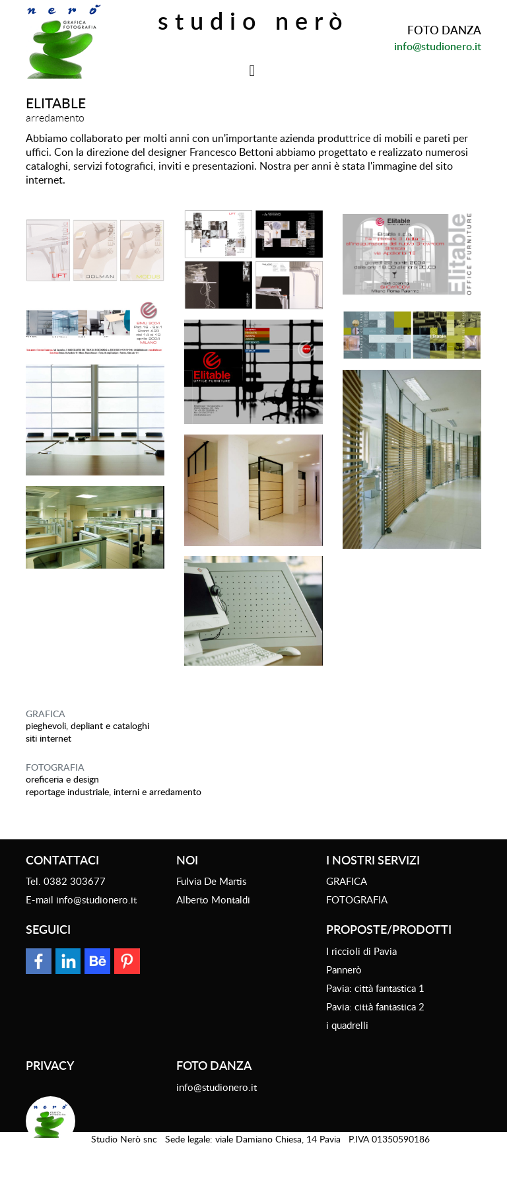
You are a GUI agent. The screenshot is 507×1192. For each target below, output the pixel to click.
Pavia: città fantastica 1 (375, 988)
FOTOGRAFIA (55, 767)
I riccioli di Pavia (361, 951)
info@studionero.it (437, 46)
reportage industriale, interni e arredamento (113, 791)
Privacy (50, 1065)
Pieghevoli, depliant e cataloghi (87, 725)
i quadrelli (347, 1025)
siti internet (48, 738)
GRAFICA (45, 713)
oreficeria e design (62, 779)
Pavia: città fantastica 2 (375, 1006)
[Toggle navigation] (252, 70)
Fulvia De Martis (211, 881)
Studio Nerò (253, 20)
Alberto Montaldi (213, 899)
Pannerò (344, 969)
